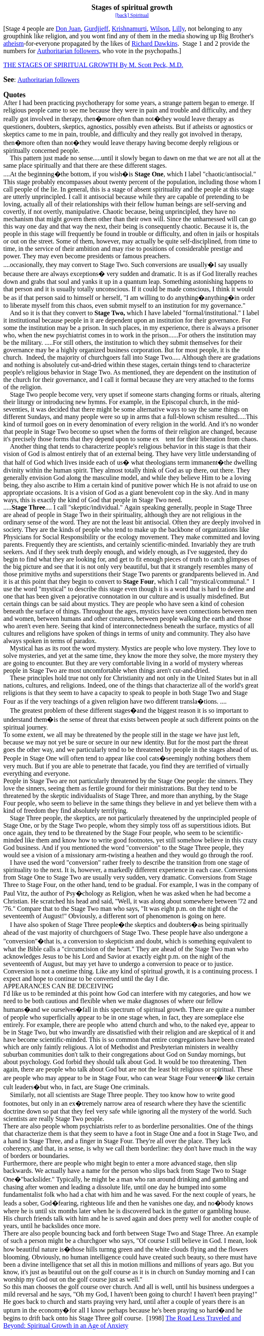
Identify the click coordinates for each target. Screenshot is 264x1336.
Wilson (159, 28)
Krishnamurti (129, 28)
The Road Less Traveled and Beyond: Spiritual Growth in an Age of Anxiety (122, 1322)
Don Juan (68, 28)
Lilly (178, 28)
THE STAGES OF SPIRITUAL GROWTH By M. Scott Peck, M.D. (93, 64)
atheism (13, 43)
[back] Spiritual (132, 15)
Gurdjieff (96, 28)
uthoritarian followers (70, 50)
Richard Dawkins (155, 43)
